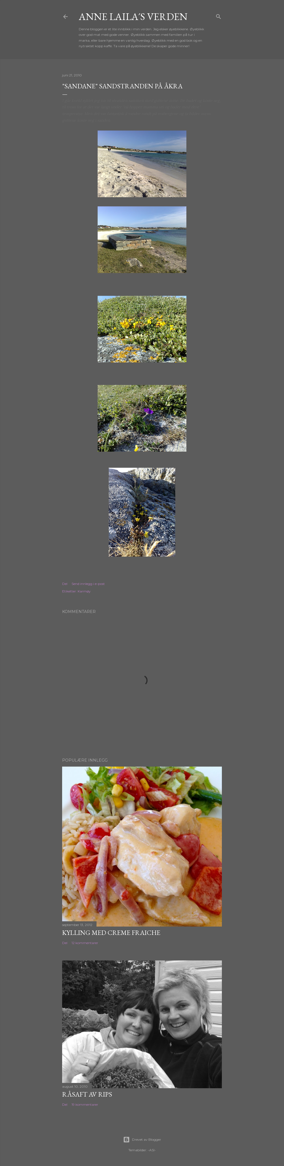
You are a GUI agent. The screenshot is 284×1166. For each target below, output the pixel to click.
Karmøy (84, 591)
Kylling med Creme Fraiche (111, 932)
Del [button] (64, 584)
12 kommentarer (85, 943)
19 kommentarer (85, 1104)
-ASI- (152, 1150)
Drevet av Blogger (142, 1139)
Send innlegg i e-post (88, 584)
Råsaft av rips (87, 1094)
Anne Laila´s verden (133, 16)
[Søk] (218, 15)
